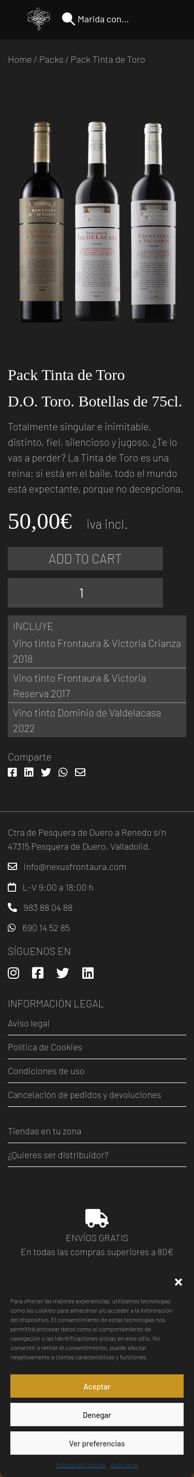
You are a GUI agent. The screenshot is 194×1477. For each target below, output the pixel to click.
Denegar (97, 1414)
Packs (51, 59)
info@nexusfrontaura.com (75, 866)
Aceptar (96, 1386)
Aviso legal (124, 1464)
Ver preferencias (97, 1443)
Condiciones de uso (46, 1070)
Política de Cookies (81, 1464)
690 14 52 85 (46, 927)
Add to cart (85, 558)
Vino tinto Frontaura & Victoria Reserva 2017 (79, 685)
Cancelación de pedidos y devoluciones (84, 1094)
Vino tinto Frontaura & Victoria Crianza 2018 (97, 651)
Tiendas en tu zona (44, 1130)
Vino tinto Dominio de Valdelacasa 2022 (87, 720)
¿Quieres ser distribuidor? (58, 1154)
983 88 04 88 (48, 907)
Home (20, 59)
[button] (178, 1280)
